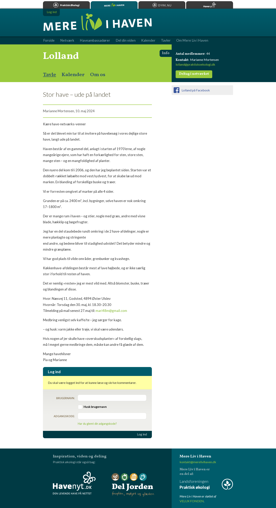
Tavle (49, 74)
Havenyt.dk (209, 5)
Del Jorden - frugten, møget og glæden (132, 485)
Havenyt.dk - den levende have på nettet (74, 483)
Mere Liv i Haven (114, 5)
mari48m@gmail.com (111, 311)
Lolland (61, 56)
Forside (49, 40)
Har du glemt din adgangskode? (97, 423)
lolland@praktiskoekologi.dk (195, 64)
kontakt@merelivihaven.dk (198, 462)
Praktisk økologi (66, 5)
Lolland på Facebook (196, 90)
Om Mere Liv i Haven (192, 40)
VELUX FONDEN (192, 501)
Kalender (73, 74)
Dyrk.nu (161, 5)
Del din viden (126, 40)
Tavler (166, 40)
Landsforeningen (206, 484)
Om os (97, 74)
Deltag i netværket (194, 74)
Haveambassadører (95, 40)
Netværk (67, 40)
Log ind (142, 434)
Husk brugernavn (95, 406)
